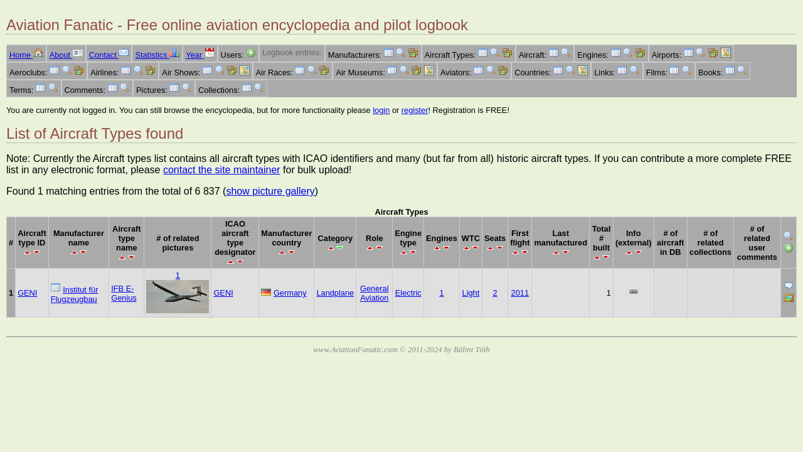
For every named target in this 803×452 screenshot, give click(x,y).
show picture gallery (270, 191)
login (381, 110)
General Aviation (374, 293)
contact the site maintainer (221, 169)
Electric (408, 293)
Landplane (335, 293)
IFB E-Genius (124, 293)
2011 (520, 293)
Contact (109, 55)
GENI (27, 293)
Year (200, 55)
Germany (290, 293)
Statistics (157, 55)
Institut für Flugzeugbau (74, 294)
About (66, 55)
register (415, 110)
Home (26, 55)
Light (471, 293)
